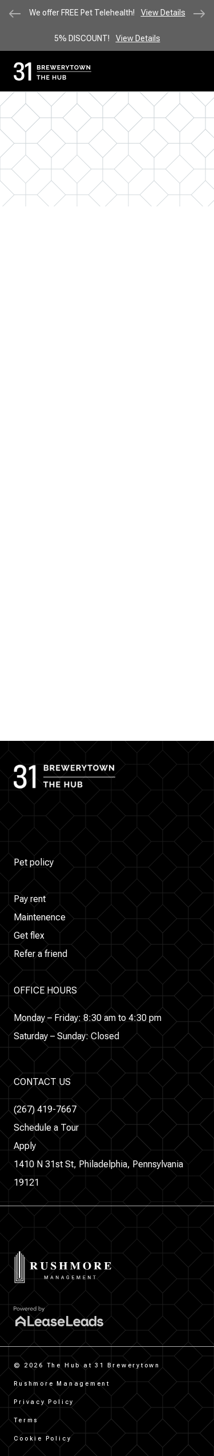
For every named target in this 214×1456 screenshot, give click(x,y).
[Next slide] (199, 13)
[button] (34, 862)
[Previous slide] (15, 13)
